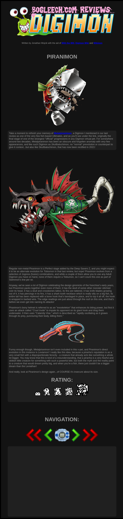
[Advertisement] (28, 478)
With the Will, (68, 43)
